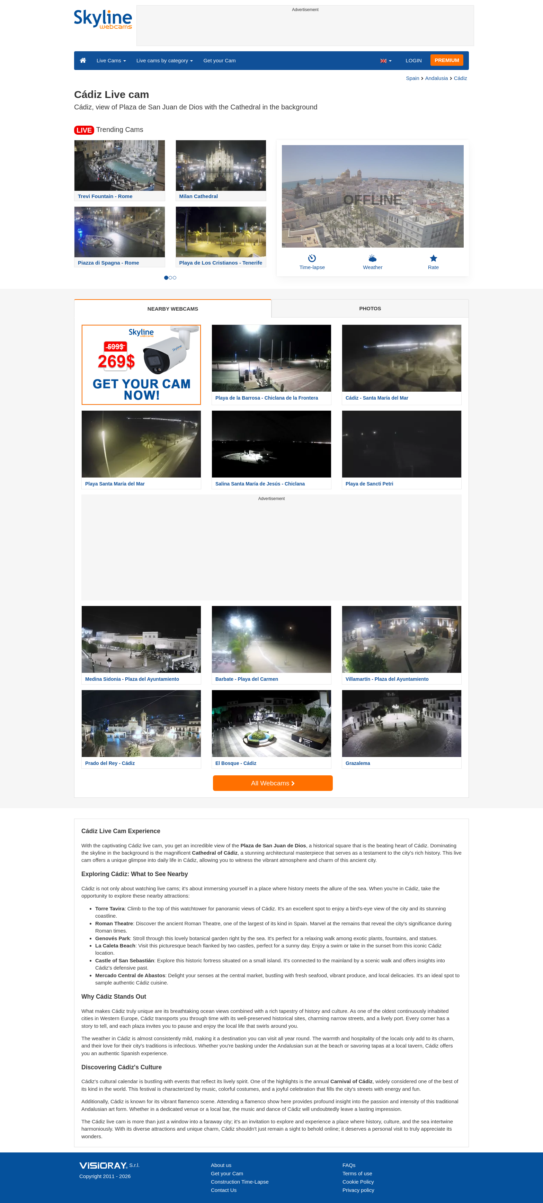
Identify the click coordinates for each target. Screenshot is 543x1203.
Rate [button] (433, 262)
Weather (372, 262)
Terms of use (357, 1173)
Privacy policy (358, 1190)
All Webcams (273, 783)
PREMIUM (447, 60)
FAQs (349, 1165)
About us (221, 1165)
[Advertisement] (305, 30)
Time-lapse (312, 262)
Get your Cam (219, 60)
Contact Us (224, 1190)
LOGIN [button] (414, 60)
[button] (386, 60)
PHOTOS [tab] (370, 308)
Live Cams (111, 60)
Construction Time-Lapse (240, 1182)
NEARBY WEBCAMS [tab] (173, 309)
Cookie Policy (358, 1182)
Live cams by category (164, 60)
